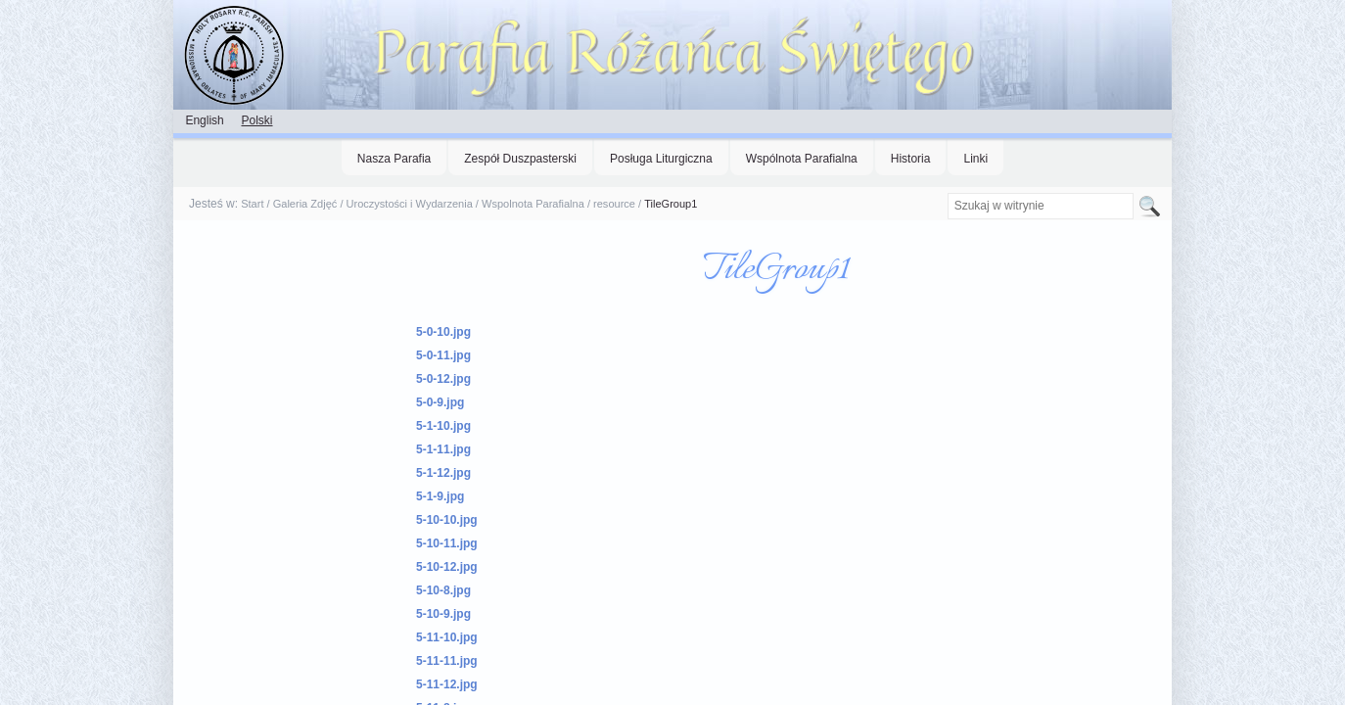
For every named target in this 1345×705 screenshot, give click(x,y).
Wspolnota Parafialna (533, 204)
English (204, 120)
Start (252, 204)
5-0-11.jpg (443, 355)
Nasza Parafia (394, 158)
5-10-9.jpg (443, 614)
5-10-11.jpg (447, 543)
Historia (911, 158)
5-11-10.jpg (447, 637)
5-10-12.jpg (447, 567)
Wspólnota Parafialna (802, 158)
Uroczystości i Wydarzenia (410, 204)
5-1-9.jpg (440, 496)
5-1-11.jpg (443, 449)
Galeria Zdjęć (305, 204)
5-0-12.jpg (443, 379)
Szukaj (946, 192)
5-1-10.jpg (443, 426)
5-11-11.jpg (447, 661)
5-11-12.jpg (447, 684)
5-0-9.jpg (440, 402)
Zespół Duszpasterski (520, 158)
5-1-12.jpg (443, 473)
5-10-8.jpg (443, 590)
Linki (975, 158)
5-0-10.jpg (443, 332)
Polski (256, 120)
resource (614, 204)
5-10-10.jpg (447, 520)
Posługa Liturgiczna (661, 158)
